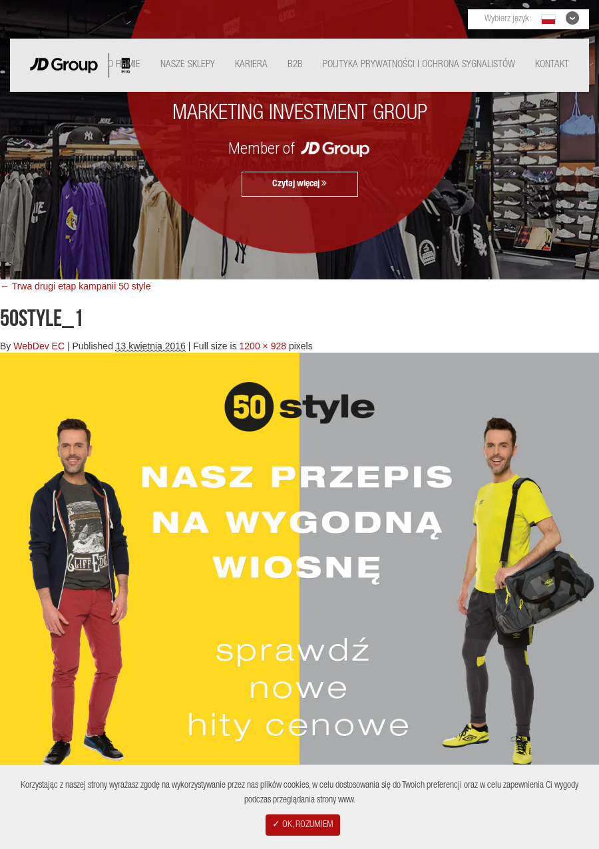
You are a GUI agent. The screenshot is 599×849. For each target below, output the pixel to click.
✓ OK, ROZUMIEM (302, 825)
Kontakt (552, 65)
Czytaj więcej (299, 183)
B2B (295, 65)
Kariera (251, 65)
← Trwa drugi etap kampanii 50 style (75, 286)
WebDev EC (39, 346)
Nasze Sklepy (187, 65)
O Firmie (124, 65)
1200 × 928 (263, 346)
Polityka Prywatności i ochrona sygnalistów (419, 65)
